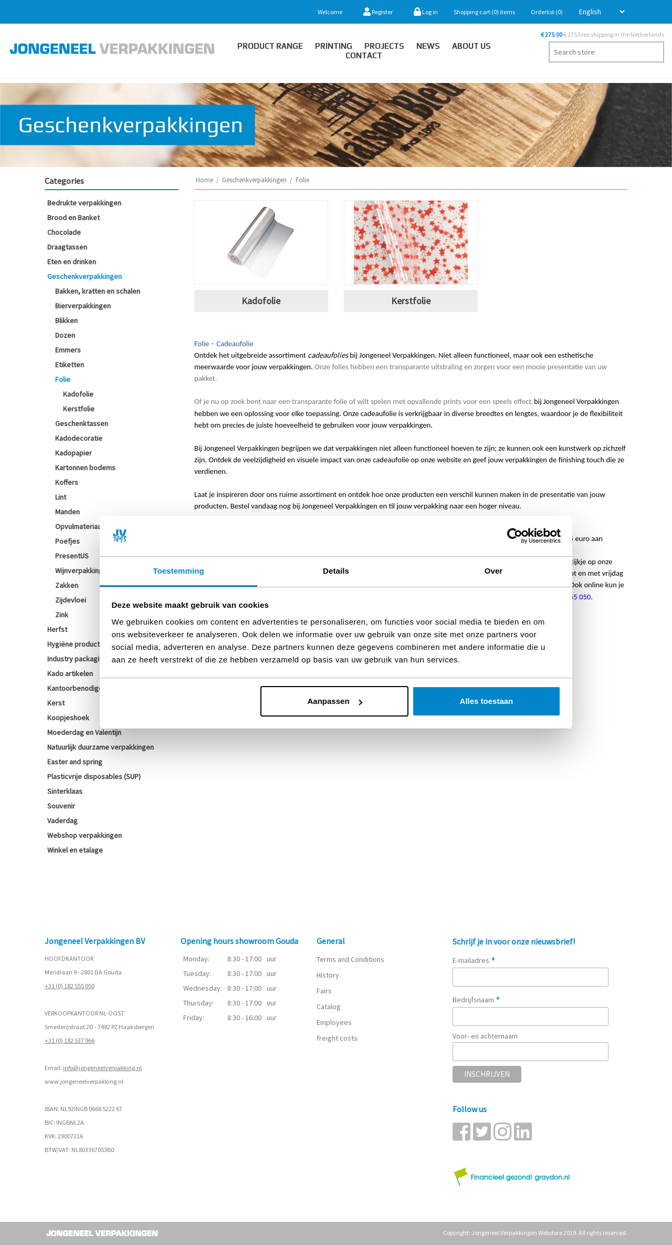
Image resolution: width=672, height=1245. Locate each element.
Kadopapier (73, 453)
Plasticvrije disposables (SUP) (94, 776)
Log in (426, 12)
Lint (60, 497)
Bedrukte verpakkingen (84, 203)
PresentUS (72, 556)
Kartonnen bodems (85, 467)
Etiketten (69, 364)
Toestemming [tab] (178, 570)
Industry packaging (77, 658)
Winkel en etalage (75, 850)
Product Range (270, 46)
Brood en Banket (73, 217)
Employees (334, 1022)
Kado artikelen (70, 673)
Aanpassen (335, 701)
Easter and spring (74, 761)
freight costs (337, 1038)
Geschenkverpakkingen (84, 276)
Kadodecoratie (78, 438)
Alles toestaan (486, 701)
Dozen (65, 335)
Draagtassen (67, 247)
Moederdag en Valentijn (84, 732)
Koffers (66, 482)
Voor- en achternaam (485, 1036)
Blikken (66, 320)
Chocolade (64, 232)
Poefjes (67, 541)
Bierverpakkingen (83, 305)
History (328, 975)
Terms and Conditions (350, 959)
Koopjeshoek (68, 717)
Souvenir (61, 806)
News (428, 46)
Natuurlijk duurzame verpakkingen (100, 747)
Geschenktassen (81, 423)
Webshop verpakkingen (84, 835)
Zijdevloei (70, 600)
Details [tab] (336, 570)
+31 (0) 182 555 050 (69, 986)
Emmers (68, 350)
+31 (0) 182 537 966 (69, 1040)
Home (204, 179)
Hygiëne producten (77, 644)
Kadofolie (78, 394)
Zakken (66, 585)
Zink (61, 614)
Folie (62, 379)
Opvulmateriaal (79, 526)
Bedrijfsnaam (476, 999)
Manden (67, 511)
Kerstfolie (78, 408)
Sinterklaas (64, 791)
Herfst (57, 629)
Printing (333, 46)
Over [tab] (494, 570)
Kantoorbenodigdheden (85, 688)
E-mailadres (474, 960)
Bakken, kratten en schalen (97, 291)
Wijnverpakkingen (83, 570)
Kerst (56, 703)
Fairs (324, 990)
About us (471, 46)
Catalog (329, 1006)
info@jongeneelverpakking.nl (102, 1068)
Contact (363, 55)
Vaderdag (62, 820)
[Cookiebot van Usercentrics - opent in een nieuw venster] (515, 536)
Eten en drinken (71, 261)
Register (378, 12)
